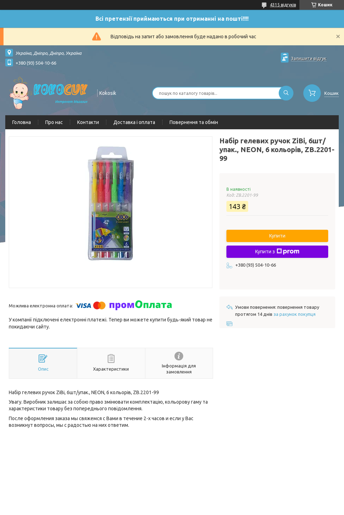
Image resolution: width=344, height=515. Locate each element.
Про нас (54, 122)
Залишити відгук (308, 58)
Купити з (277, 251)
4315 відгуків (283, 4)
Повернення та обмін (194, 122)
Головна (21, 122)
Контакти (88, 122)
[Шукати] (286, 93)
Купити (277, 236)
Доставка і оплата (134, 122)
